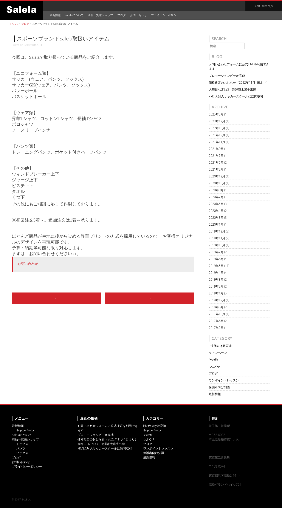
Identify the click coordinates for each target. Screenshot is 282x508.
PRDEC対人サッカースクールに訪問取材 (236, 96)
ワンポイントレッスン (224, 380)
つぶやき (215, 366)
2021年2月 (216, 169)
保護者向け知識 (219, 387)
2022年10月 (217, 128)
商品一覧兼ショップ (100, 15)
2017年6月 (216, 321)
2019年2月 (216, 286)
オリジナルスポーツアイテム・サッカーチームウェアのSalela (21, 9)
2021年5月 (216, 162)
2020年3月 (216, 218)
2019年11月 (217, 238)
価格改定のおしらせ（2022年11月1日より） (239, 82)
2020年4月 (216, 211)
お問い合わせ (138, 15)
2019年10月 (217, 245)
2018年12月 (217, 300)
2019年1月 (216, 293)
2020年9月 (216, 190)
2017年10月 (217, 314)
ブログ (121, 15)
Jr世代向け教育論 (220, 346)
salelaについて (74, 15)
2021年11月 (217, 142)
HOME (14, 24)
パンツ (20, 448)
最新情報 (55, 15)
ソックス (22, 453)
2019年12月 (217, 231)
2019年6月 (216, 259)
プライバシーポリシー (165, 15)
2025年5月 (216, 114)
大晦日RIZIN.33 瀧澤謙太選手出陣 (232, 89)
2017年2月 (216, 328)
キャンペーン (218, 353)
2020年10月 (217, 183)
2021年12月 (217, 135)
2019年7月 (216, 252)
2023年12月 (217, 121)
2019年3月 (216, 279)
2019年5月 (216, 266)
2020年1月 (216, 224)
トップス (22, 444)
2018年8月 (216, 307)
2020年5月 (216, 204)
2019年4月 (216, 273)
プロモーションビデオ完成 (227, 76)
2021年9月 (216, 149)
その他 (213, 359)
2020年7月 (216, 197)
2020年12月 (217, 176)
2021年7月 (216, 156)
